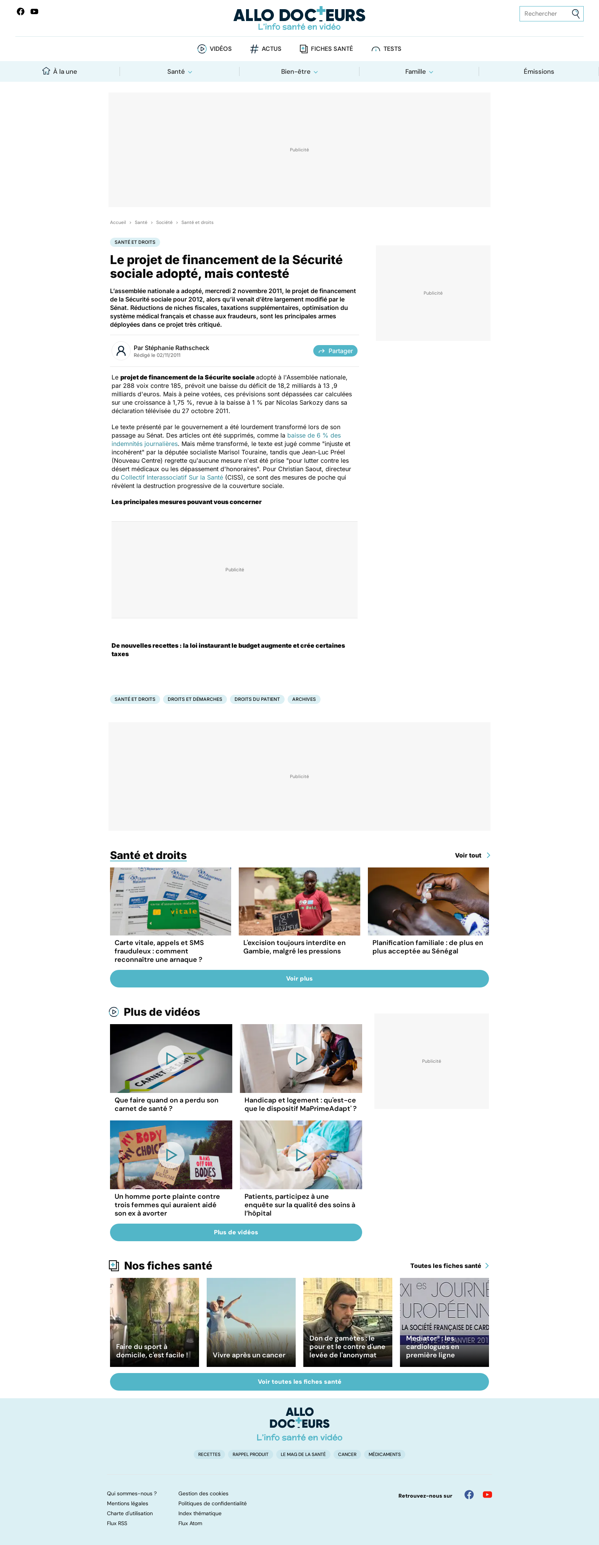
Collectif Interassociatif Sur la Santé (172, 477)
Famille (415, 71)
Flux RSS (117, 1523)
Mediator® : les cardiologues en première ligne (432, 1346)
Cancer (347, 1454)
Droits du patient (257, 699)
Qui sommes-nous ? (132, 1493)
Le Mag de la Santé (303, 1454)
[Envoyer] (576, 14)
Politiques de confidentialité (212, 1503)
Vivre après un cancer (249, 1355)
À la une (59, 71)
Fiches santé (332, 49)
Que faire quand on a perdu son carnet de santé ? (167, 1104)
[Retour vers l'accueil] (299, 18)
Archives (304, 699)
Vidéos (221, 49)
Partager (335, 351)
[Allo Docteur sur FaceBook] (20, 11)
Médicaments (385, 1454)
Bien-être (296, 71)
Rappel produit (251, 1454)
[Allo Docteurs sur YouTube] (34, 11)
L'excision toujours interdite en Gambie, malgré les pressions (294, 947)
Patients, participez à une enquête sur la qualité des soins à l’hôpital (299, 1205)
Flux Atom (190, 1523)
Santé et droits (197, 222)
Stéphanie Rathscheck (177, 348)
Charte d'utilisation (130, 1513)
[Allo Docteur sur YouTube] (487, 1494)
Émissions (539, 71)
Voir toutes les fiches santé (300, 1382)
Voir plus (299, 978)
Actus (272, 49)
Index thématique (200, 1513)
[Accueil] (299, 1423)
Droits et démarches (195, 699)
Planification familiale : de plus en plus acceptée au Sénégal (427, 947)
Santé (176, 71)
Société (164, 222)
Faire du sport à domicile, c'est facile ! (152, 1350)
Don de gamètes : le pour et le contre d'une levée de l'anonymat (347, 1346)
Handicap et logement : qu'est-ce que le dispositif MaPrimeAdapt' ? (300, 1104)
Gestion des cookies (203, 1493)
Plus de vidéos (162, 1012)
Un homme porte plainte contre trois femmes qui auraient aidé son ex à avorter (167, 1205)
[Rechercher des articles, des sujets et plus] (552, 13)
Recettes (209, 1454)
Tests (392, 49)
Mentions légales (127, 1503)
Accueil (118, 222)
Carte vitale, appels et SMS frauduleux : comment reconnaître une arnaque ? (159, 951)
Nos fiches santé (168, 1266)
